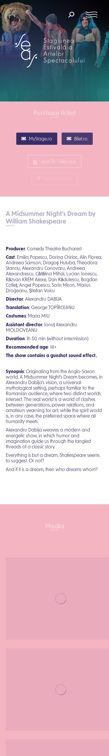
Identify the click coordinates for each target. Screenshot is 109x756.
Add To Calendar (54, 161)
